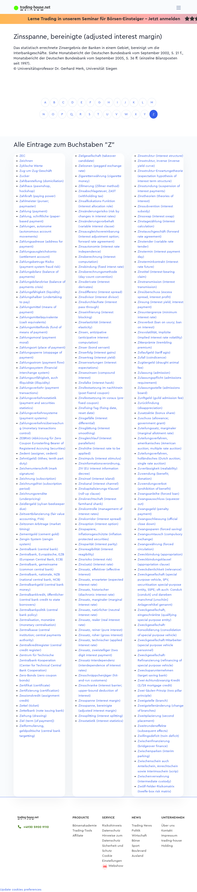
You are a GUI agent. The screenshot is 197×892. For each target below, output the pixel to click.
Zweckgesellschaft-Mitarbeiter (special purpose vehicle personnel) (159, 645)
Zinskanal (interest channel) (98, 483)
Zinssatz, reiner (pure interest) (100, 629)
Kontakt (166, 830)
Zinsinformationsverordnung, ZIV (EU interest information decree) (99, 468)
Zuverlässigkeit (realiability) (157, 468)
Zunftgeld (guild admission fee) (160, 398)
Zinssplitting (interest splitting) (100, 715)
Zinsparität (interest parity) (97, 544)
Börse (136, 840)
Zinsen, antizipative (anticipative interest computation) (93, 337)
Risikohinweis (112, 825)
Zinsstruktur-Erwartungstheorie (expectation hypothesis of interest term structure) (160, 175)
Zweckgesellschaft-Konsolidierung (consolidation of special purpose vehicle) (159, 629)
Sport (135, 845)
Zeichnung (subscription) (37, 478)
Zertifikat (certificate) (34, 685)
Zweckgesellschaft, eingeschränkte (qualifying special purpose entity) (157, 614)
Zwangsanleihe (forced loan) (158, 493)
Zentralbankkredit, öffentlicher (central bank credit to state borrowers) (41, 599)
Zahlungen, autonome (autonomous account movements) (35, 231)
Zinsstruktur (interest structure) (160, 155)
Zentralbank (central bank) (38, 549)
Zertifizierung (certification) (39, 690)
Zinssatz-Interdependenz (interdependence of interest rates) (99, 665)
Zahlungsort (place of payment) (42, 347)
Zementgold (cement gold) (39, 534)
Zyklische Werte (31, 165)
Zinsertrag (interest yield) (96, 357)
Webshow (115, 865)
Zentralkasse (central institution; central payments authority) (40, 634)
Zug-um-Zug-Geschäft (35, 170)
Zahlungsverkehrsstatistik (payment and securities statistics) (37, 403)
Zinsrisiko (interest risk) (95, 559)
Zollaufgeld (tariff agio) (154, 352)
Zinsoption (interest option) (98, 524)
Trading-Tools (82, 830)
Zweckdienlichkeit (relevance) (159, 569)
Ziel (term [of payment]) (36, 720)
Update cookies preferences (20, 889)
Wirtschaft (139, 835)
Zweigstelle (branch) (153, 700)
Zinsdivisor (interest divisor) (98, 297)
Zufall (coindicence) (152, 357)
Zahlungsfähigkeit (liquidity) (39, 292)
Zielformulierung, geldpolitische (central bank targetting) (39, 730)
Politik (136, 830)
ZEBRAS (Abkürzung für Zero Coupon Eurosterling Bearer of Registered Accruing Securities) (42, 443)
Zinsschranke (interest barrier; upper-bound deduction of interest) (100, 690)
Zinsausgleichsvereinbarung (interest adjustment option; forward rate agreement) (98, 236)
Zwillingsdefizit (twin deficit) (158, 735)
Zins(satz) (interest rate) (95, 564)
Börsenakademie (85, 825)
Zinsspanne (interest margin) (99, 700)
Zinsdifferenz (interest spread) (100, 292)
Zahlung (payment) (33, 211)
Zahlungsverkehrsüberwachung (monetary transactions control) (41, 428)
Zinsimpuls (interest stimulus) (99, 458)
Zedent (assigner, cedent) (38, 453)
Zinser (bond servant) (94, 347)
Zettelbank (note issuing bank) (41, 710)
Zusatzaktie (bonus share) (156, 413)
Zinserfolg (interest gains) (97, 352)
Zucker (24, 176)
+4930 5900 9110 (33, 827)
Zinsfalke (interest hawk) (96, 382)
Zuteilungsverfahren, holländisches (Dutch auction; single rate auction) (159, 458)
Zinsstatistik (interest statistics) (100, 720)
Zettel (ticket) (29, 705)
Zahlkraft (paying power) (37, 196)
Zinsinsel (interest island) (96, 478)
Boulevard (139, 850)
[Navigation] (179, 7)
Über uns (168, 825)
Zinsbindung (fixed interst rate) (101, 266)
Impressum (169, 835)
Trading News (142, 825)
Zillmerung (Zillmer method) (98, 186)
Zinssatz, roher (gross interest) (100, 635)
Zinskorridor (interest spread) (99, 519)
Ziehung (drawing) (33, 715)
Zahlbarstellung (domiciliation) (41, 181)
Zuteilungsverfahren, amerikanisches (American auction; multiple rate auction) (159, 443)
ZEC (22, 155)
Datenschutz (111, 830)
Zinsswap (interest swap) (156, 216)
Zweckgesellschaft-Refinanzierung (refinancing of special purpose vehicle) (160, 660)
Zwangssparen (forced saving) (160, 529)
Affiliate (78, 835)
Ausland (137, 855)
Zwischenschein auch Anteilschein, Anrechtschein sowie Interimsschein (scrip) (158, 766)
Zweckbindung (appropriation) (160, 554)
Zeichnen (26, 160)
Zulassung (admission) (154, 372)
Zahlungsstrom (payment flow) (41, 362)
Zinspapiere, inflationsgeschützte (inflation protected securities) (100, 534)
